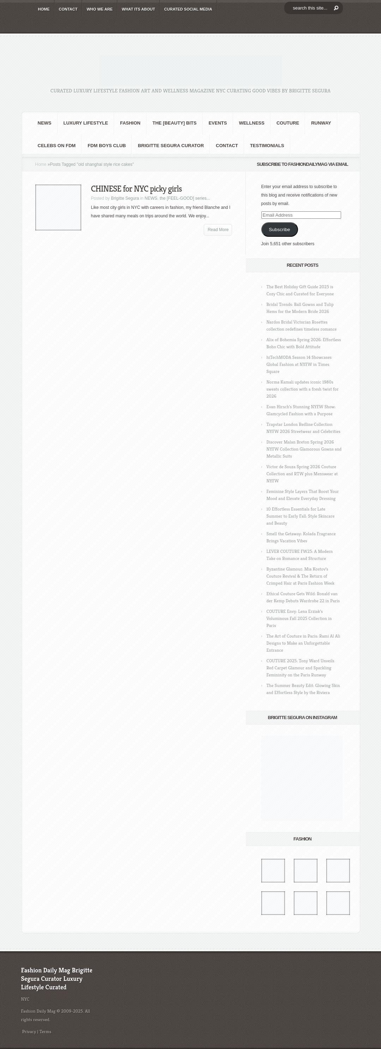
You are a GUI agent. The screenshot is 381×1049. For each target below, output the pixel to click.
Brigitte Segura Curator (171, 145)
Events (218, 123)
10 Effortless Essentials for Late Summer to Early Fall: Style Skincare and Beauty (301, 516)
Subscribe (279, 229)
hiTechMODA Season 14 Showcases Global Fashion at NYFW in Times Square (299, 364)
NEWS (45, 123)
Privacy (29, 1032)
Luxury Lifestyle (86, 123)
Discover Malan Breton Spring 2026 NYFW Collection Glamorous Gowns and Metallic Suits (304, 449)
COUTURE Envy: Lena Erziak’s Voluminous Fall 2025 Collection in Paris (299, 618)
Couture (287, 123)
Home (41, 164)
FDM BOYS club (107, 145)
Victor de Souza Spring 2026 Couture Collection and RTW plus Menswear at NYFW (302, 474)
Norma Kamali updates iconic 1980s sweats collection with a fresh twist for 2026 (303, 389)
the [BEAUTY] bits (175, 123)
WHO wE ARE (100, 9)
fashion (130, 123)
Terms (46, 1032)
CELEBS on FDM (57, 145)
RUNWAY (321, 123)
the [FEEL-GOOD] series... (185, 198)
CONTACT (68, 9)
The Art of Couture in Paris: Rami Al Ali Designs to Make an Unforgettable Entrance (303, 643)
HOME (44, 9)
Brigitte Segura (125, 198)
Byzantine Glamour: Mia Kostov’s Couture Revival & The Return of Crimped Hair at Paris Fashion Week (300, 576)
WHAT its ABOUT (138, 9)
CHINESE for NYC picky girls (136, 188)
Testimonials (267, 145)
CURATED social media (188, 9)
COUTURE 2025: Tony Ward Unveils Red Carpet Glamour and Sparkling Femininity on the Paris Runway (300, 668)
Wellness (251, 123)
